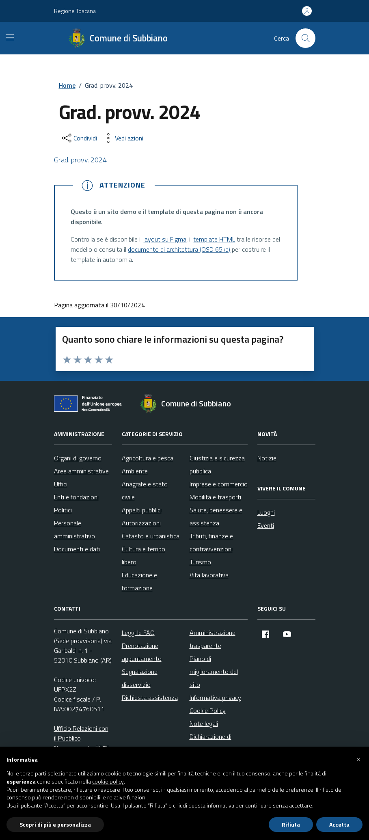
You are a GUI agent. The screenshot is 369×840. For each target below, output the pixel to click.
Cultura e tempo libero (143, 555)
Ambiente (135, 471)
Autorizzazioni (141, 523)
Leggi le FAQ (138, 632)
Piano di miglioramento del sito (214, 671)
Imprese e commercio (219, 484)
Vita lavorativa (209, 575)
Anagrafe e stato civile (145, 490)
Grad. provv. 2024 (80, 159)
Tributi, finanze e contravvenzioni (211, 542)
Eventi (265, 525)
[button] (358, 759)
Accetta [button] (339, 824)
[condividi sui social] (79, 138)
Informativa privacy (215, 697)
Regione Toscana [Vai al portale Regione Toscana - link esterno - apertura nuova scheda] (75, 10)
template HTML (214, 239)
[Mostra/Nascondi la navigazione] (10, 37)
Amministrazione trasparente (212, 639)
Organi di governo (77, 458)
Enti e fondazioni (76, 497)
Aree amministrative (81, 471)
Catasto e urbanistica (150, 536)
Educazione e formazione (139, 581)
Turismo (200, 562)
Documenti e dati (77, 549)
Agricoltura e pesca (147, 458)
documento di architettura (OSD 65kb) (179, 249)
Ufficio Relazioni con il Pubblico (81, 733)
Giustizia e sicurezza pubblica (217, 464)
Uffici (60, 484)
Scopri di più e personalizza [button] (55, 824)
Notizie (266, 458)
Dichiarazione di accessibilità (210, 743)
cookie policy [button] (108, 781)
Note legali (204, 723)
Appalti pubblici (142, 510)
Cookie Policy (208, 710)
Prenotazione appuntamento (142, 652)
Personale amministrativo (74, 529)
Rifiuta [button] (291, 824)
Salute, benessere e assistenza (216, 516)
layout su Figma (164, 239)
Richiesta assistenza (150, 697)
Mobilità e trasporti (215, 497)
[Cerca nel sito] (305, 38)
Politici (63, 510)
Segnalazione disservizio (140, 678)
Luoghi (266, 512)
